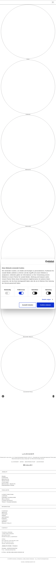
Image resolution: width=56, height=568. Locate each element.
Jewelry (4, 472)
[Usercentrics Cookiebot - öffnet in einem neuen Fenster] (46, 261)
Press (4, 515)
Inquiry (28, 465)
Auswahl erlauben (27, 305)
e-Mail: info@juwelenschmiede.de (13, 552)
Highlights (5, 490)
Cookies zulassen (45, 305)
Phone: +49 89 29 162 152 (9, 548)
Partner (4, 514)
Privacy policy (7, 523)
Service (4, 512)
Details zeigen (46, 299)
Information (6, 507)
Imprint (4, 521)
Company (5, 511)
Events (4, 518)
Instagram (5, 517)
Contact (4, 520)
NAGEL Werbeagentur (28, 562)
